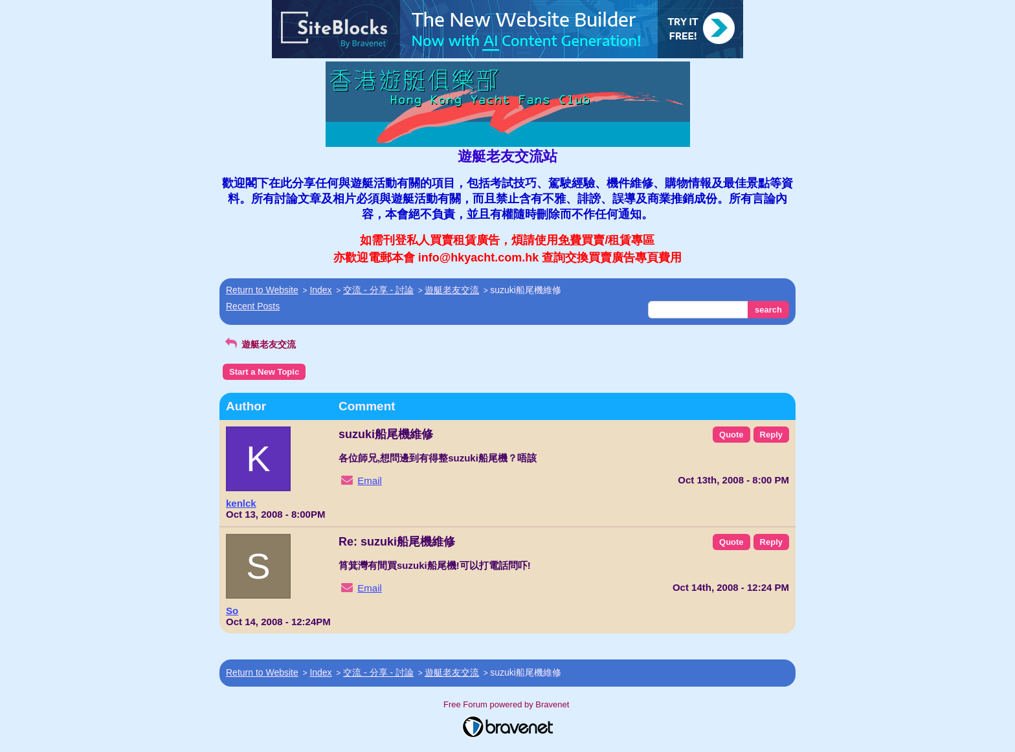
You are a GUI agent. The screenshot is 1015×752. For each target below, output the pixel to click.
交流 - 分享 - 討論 (378, 290)
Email (369, 480)
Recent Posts (253, 306)
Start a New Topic (264, 372)
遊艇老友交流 (452, 290)
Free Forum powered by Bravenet (507, 704)
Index (320, 290)
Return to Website (262, 290)
